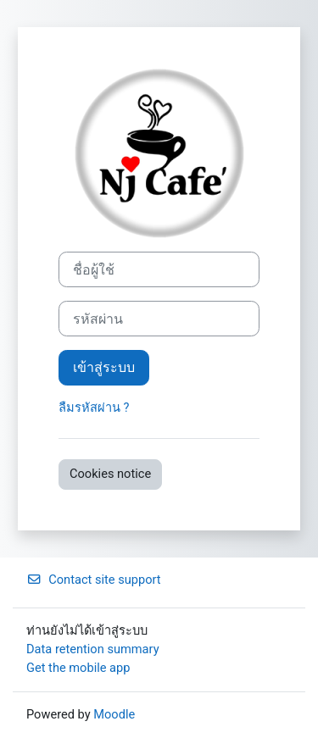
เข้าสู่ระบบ (104, 367)
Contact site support (93, 579)
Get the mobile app (78, 667)
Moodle (114, 714)
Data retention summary (92, 649)
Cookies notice (110, 473)
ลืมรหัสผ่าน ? (94, 407)
